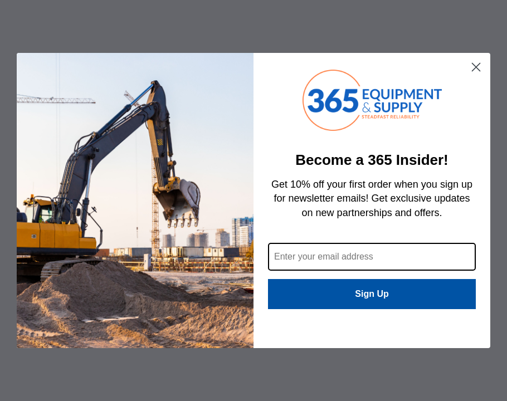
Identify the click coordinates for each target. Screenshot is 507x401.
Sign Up (371, 294)
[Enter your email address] (372, 257)
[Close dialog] (476, 67)
